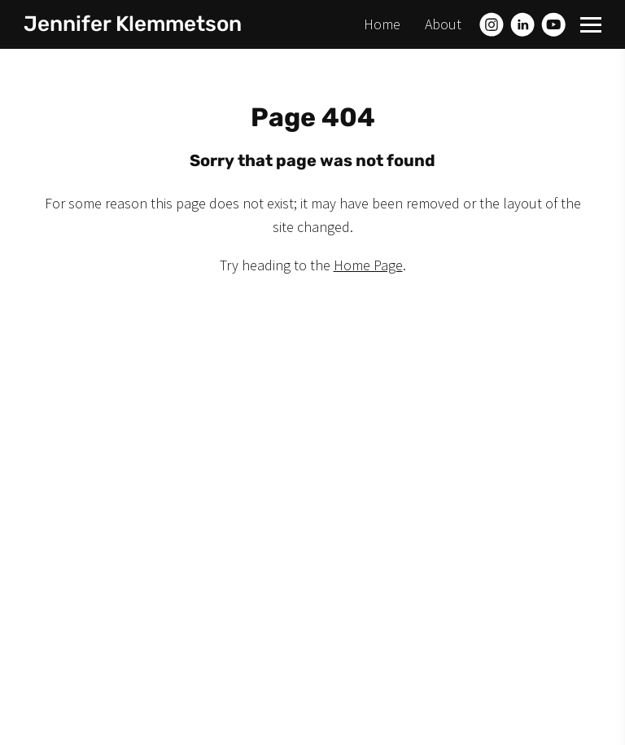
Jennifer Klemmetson (133, 24)
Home (382, 24)
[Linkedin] (522, 24)
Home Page (368, 265)
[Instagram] (491, 24)
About (443, 24)
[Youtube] (553, 24)
